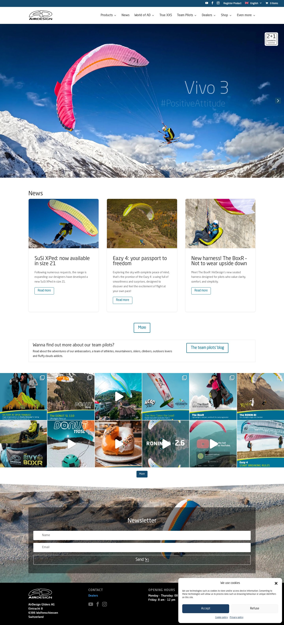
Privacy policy (236, 618)
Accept (205, 608)
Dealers (93, 595)
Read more (44, 290)
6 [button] (159, 172)
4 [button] (145, 172)
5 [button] (152, 172)
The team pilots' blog (207, 348)
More (142, 328)
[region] (142, 101)
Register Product (232, 3)
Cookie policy (221, 618)
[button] (276, 583)
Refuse (254, 608)
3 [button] (138, 172)
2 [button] (132, 172)
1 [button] (125, 172)
